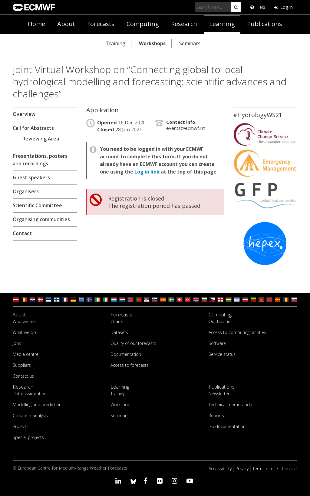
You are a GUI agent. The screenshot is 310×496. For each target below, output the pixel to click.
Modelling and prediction (37, 404)
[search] (236, 7)
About (66, 24)
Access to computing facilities (237, 332)
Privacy (242, 468)
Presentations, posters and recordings (40, 160)
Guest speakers (31, 177)
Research (184, 24)
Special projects (28, 437)
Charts (116, 321)
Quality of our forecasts (133, 343)
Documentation (125, 354)
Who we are (24, 321)
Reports (216, 415)
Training (115, 43)
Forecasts (100, 24)
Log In (283, 7)
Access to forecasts (129, 365)
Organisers (26, 191)
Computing (143, 24)
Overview (24, 114)
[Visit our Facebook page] (147, 480)
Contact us (23, 376)
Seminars (189, 43)
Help (257, 7)
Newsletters (220, 393)
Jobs (17, 343)
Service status (222, 354)
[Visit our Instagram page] (175, 480)
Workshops (152, 43)
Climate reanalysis (30, 415)
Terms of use (265, 468)
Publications (264, 24)
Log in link (147, 171)
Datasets (119, 332)
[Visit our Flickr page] (160, 480)
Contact (22, 233)
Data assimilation (30, 393)
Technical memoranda (230, 404)
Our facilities (220, 321)
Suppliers (22, 365)
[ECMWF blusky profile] (133, 480)
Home (36, 24)
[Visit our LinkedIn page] (119, 480)
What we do (24, 332)
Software (217, 343)
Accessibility (220, 468)
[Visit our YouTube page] (190, 480)
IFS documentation (227, 426)
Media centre (25, 354)
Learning (222, 24)
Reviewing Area (40, 138)
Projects (20, 426)
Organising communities (41, 219)
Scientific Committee (37, 205)
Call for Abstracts (33, 128)
